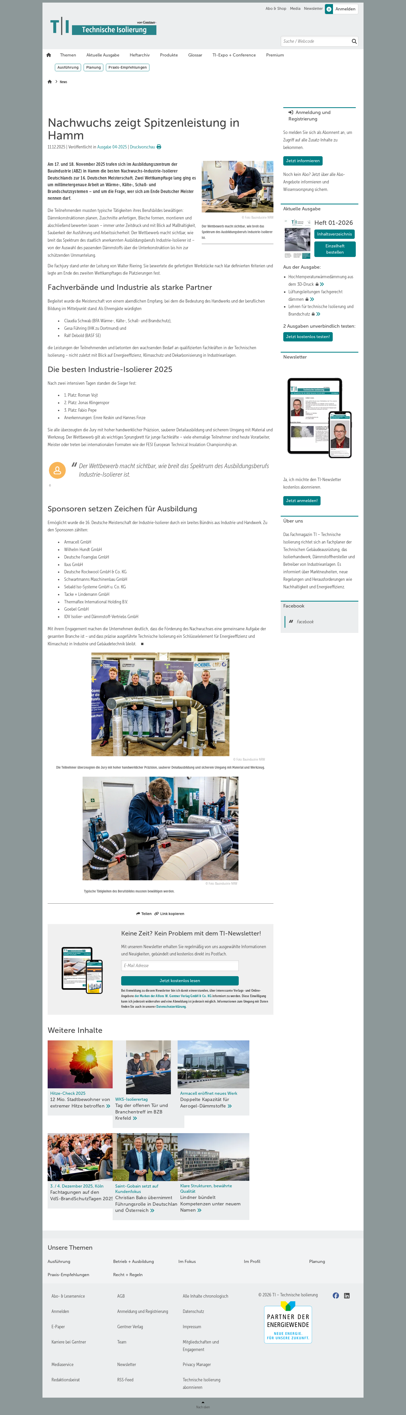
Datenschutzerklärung (171, 1007)
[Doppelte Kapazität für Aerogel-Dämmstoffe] (237, 1078)
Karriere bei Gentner (69, 1342)
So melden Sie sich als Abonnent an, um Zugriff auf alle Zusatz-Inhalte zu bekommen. (317, 140)
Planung (93, 67)
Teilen (144, 914)
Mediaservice (63, 1365)
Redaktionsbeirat (66, 1380)
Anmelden (60, 1312)
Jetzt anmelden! (302, 500)
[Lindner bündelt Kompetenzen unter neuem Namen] (237, 1177)
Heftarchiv (140, 55)
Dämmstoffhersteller (330, 556)
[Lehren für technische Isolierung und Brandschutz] (322, 310)
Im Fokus (187, 1262)
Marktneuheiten (323, 571)
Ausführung (67, 67)
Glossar (195, 55)
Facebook (305, 621)
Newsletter (313, 8)
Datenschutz (193, 1312)
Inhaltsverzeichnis (334, 234)
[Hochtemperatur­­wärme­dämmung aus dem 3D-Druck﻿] (322, 280)
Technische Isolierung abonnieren (201, 1384)
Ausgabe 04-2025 (112, 146)
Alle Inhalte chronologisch (205, 1296)
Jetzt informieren (303, 161)
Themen (68, 55)
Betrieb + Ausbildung (133, 1262)
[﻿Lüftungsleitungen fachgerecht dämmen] (322, 295)
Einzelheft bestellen (335, 249)
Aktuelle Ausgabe (102, 55)
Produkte (169, 55)
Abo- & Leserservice (68, 1296)
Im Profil (252, 1262)
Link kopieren (169, 914)
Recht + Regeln (128, 1275)
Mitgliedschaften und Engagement (201, 1346)
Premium (275, 55)
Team (121, 1342)
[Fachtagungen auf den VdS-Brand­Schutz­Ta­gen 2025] (83, 1171)
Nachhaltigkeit (295, 586)
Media (295, 8)
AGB (121, 1296)
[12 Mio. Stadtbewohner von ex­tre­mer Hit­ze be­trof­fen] (83, 1078)
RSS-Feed (125, 1380)
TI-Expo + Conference (234, 55)
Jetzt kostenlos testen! (308, 336)
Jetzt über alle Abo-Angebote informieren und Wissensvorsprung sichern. (314, 182)
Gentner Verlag (130, 1327)
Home (48, 55)
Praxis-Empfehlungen (127, 67)
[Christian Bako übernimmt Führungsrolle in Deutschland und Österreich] (160, 1177)
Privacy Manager (197, 1365)
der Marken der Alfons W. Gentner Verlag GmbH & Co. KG (173, 996)
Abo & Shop (276, 8)
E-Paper (58, 1327)
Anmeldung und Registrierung (142, 1312)
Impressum (192, 1327)
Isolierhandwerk (296, 556)
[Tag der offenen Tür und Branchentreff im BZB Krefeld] (160, 1084)
